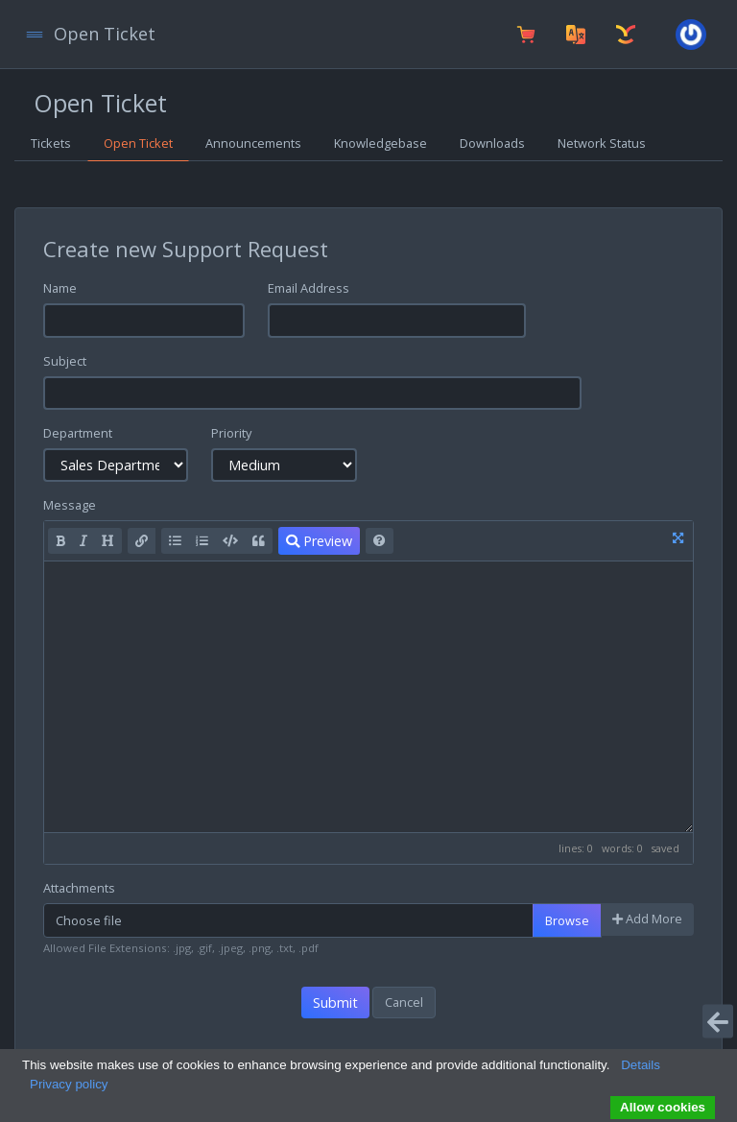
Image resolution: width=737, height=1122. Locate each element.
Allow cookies (662, 1107)
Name (60, 288)
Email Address (308, 288)
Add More (647, 918)
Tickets (51, 143)
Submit (335, 1002)
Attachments (79, 887)
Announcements (253, 143)
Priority (231, 433)
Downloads (492, 143)
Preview (319, 541)
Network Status (602, 143)
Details (640, 1065)
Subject (64, 361)
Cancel (404, 1002)
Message (69, 505)
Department (77, 433)
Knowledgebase (380, 143)
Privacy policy (68, 1084)
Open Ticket (138, 143)
